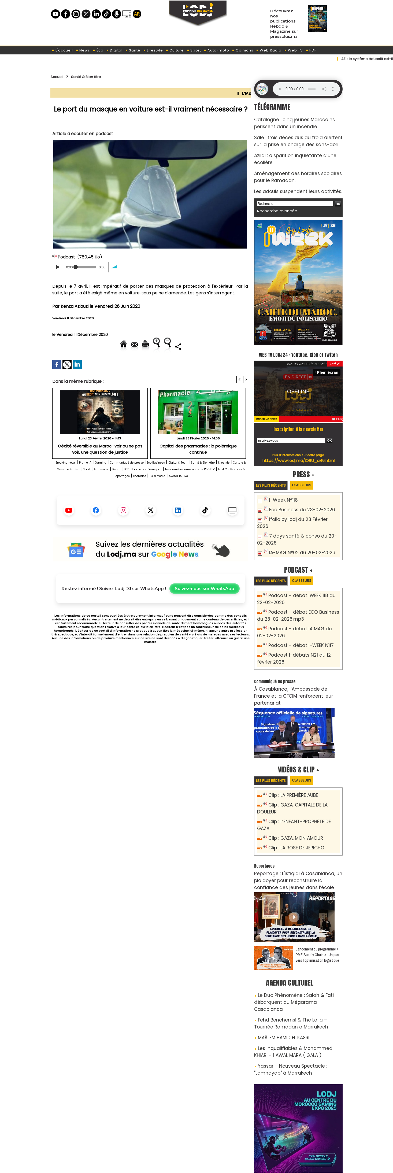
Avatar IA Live (178, 501)
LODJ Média (148, 501)
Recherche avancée (273, 192)
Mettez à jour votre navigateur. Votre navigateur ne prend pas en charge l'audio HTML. (306, 89)
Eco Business (198, 481)
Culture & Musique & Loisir (145, 487)
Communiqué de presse (156, 481)
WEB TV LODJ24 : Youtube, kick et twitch (298, 340)
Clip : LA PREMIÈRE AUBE (290, 762)
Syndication (210, 1163)
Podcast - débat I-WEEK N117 (296, 622)
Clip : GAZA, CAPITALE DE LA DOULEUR (303, 771)
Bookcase (122, 501)
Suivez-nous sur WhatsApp (204, 613)
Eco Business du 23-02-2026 (296, 501)
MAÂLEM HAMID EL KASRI (279, 969)
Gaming (119, 481)
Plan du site (182, 1163)
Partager (185, 364)
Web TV (293, 50)
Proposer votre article (160, 1135)
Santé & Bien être (95, 76)
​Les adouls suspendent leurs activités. (289, 174)
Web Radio (268, 50)
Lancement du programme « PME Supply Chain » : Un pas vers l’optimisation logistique (317, 899)
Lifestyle (153, 50)
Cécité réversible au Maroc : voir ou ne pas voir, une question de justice (100, 466)
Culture (175, 50)
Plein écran (329, 363)
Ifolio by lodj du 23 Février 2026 (298, 509)
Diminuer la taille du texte (137, 364)
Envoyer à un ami (102, 346)
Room (223, 487)
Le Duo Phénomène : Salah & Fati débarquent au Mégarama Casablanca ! (292, 942)
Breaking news (70, 481)
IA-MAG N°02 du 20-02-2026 (296, 533)
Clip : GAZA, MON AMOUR (292, 788)
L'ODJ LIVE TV (232, 1135)
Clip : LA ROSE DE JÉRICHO (292, 797)
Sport (194, 50)
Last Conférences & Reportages (214, 494)
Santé (132, 50)
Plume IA (98, 481)
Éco (98, 50)
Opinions (242, 50)
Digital (114, 50)
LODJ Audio (306, 1137)
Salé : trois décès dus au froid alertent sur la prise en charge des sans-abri (295, 136)
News (83, 50)
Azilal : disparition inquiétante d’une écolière (295, 149)
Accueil (58, 76)
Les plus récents (275, 476)
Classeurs (312, 476)
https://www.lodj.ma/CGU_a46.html (298, 451)
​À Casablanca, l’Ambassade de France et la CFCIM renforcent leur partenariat (294, 666)
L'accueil (62, 50)
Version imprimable (152, 346)
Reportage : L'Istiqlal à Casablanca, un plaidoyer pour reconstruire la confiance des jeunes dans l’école (298, 827)
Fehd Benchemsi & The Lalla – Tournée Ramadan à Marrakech (292, 957)
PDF (311, 50)
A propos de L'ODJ (88, 1135)
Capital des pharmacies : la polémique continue (198, 464)
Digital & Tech (229, 481)
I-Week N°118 (281, 492)
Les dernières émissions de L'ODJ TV (139, 494)
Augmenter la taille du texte (215, 346)
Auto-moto (216, 50)
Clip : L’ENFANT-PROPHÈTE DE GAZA (301, 780)
